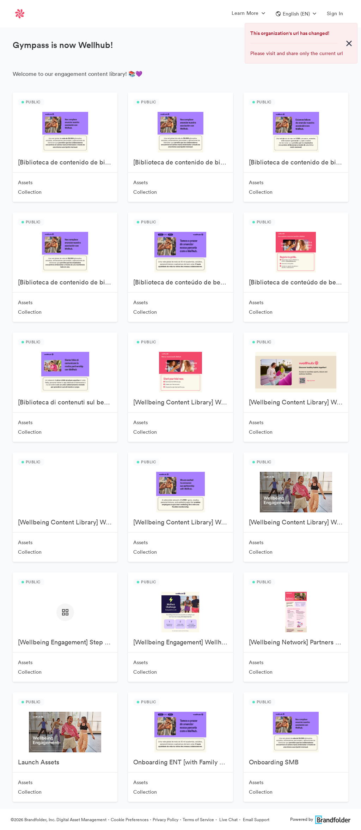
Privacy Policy (165, 820)
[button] (296, 14)
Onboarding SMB (274, 762)
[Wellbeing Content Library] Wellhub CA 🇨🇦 (183, 402)
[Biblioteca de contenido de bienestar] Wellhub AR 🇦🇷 (67, 162)
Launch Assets (38, 762)
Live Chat (228, 820)
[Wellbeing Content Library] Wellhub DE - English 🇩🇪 (298, 402)
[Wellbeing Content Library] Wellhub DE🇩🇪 (67, 522)
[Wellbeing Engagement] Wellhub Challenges (183, 642)
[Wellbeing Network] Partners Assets (298, 642)
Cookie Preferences (129, 820)
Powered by (320, 819)
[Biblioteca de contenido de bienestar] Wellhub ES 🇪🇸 (298, 162)
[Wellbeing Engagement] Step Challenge (67, 642)
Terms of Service (198, 820)
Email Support (255, 820)
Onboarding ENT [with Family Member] (183, 762)
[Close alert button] (349, 43)
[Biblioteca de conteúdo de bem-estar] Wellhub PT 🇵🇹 (298, 282)
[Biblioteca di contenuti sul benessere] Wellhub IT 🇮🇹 (67, 402)
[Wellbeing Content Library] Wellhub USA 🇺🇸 (298, 522)
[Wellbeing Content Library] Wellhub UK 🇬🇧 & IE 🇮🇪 (183, 522)
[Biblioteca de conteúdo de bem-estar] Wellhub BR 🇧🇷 (183, 282)
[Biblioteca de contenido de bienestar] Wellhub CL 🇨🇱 (183, 162)
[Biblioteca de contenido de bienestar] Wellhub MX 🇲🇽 (67, 282)
